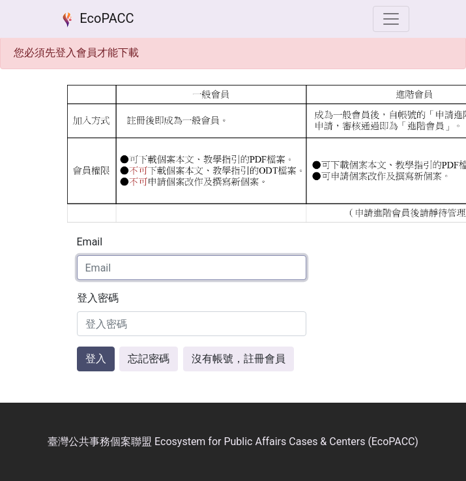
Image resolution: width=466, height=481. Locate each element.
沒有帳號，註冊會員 (238, 358)
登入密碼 (98, 298)
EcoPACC (95, 19)
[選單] (391, 19)
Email (90, 242)
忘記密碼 (148, 358)
